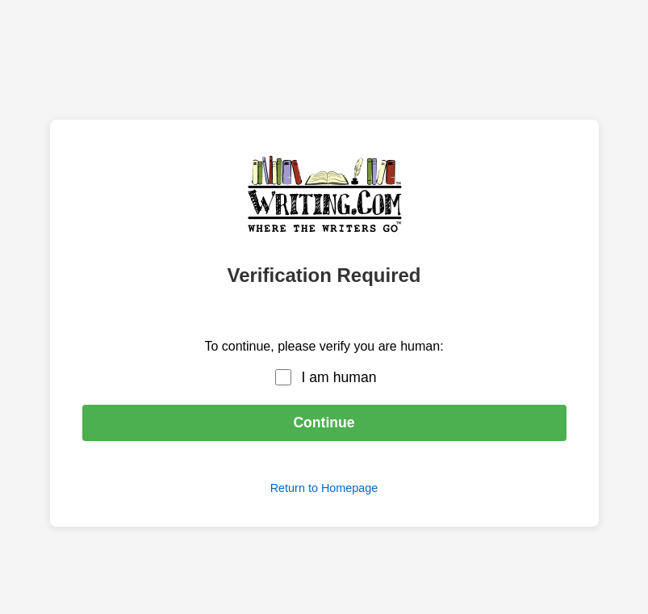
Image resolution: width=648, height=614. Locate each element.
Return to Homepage (324, 488)
